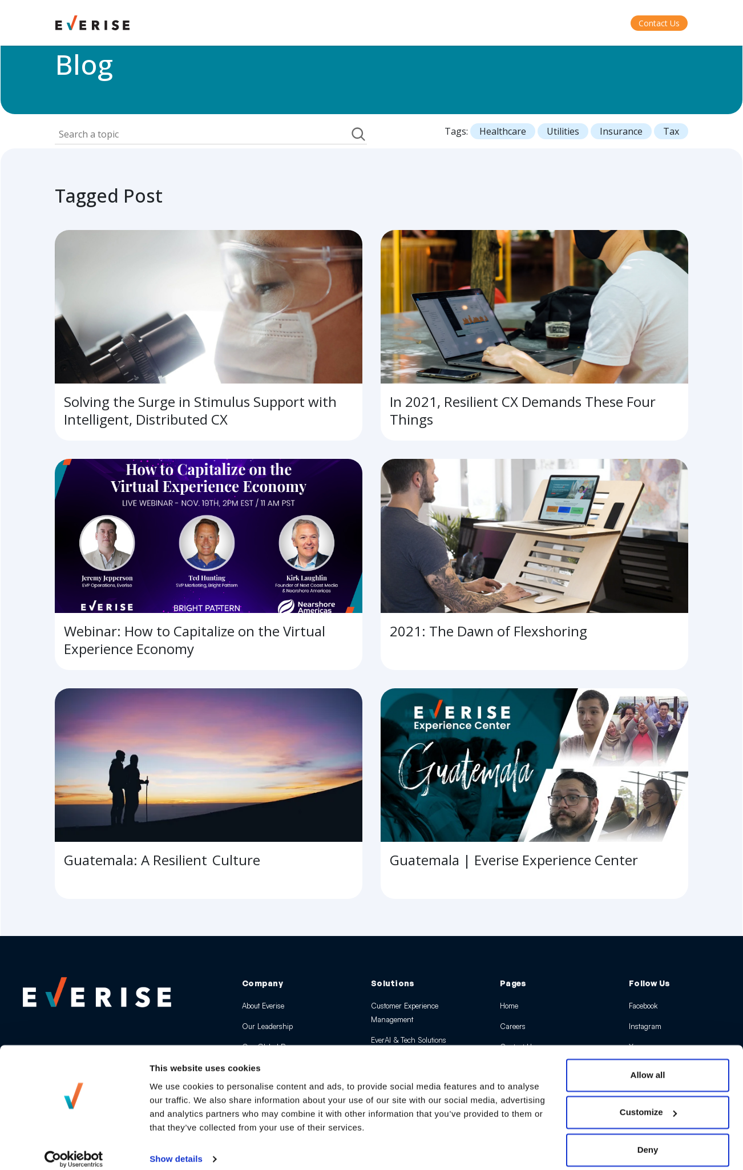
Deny (648, 1138)
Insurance (621, 131)
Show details (176, 1147)
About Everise (263, 1005)
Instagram (645, 1026)
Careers (513, 1026)
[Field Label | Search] (202, 134)
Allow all (648, 1063)
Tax (671, 131)
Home (509, 1005)
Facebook (643, 1005)
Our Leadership (267, 1026)
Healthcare (502, 131)
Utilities (563, 131)
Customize (648, 1101)
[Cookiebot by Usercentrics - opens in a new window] (74, 1147)
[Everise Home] (97, 992)
